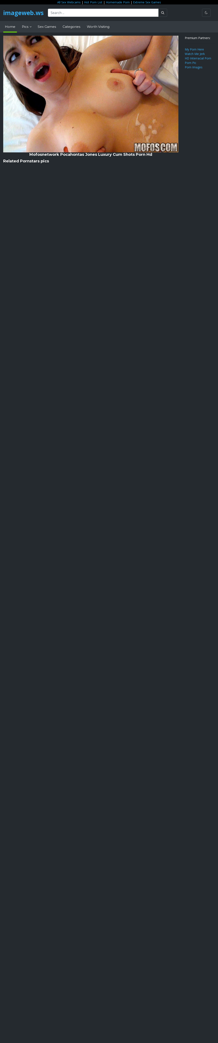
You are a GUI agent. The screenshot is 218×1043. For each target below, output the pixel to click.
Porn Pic (190, 63)
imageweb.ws (23, 13)
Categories (71, 27)
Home (10, 27)
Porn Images (193, 67)
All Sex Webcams (69, 2)
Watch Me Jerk (195, 54)
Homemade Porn (118, 2)
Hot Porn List (93, 2)
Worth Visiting (98, 27)
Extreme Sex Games (147, 2)
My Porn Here (194, 49)
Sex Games (47, 27)
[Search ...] (103, 13)
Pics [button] (25, 27)
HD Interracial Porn (198, 58)
